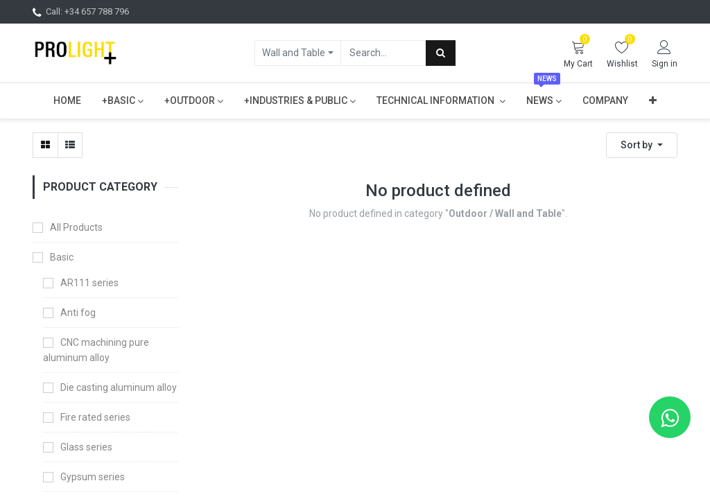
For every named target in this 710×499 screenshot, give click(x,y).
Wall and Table (293, 52)
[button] (653, 100)
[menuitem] (67, 100)
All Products (76, 227)
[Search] (441, 52)
